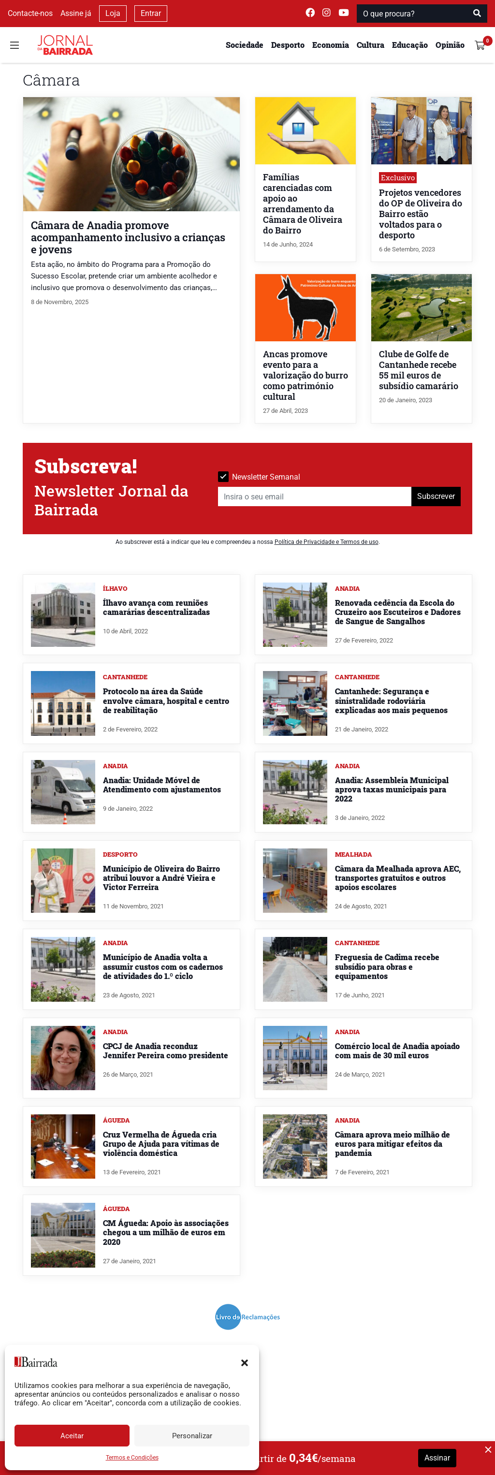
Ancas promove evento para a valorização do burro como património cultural (305, 375)
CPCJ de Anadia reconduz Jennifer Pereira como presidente (165, 1050)
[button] (244, 1362)
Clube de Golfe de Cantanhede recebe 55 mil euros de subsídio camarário (418, 370)
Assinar (437, 1457)
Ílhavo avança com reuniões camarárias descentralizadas (156, 607)
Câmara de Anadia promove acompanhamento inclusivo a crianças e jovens (128, 237)
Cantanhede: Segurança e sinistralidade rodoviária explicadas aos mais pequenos (391, 700)
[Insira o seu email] (315, 496)
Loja (112, 13)
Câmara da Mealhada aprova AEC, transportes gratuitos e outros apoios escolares (398, 877)
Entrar (151, 13)
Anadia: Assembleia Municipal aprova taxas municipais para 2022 (392, 789)
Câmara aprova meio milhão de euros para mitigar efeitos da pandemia (392, 1143)
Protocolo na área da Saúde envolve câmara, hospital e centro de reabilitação (166, 700)
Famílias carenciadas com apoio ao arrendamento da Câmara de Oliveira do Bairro (302, 204)
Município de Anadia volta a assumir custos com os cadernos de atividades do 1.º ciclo (163, 966)
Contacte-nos (30, 13)
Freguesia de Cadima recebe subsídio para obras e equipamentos (387, 966)
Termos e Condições (132, 1457)
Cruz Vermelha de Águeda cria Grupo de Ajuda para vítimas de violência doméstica (161, 1143)
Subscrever (436, 496)
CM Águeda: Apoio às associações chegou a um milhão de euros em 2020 (166, 1232)
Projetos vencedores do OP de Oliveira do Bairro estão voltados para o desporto (420, 214)
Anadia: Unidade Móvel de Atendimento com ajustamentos (162, 784)
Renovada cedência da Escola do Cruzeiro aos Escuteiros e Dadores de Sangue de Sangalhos (398, 612)
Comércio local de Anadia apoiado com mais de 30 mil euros (397, 1050)
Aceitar (72, 1435)
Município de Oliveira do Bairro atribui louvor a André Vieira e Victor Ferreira (161, 877)
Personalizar (192, 1435)
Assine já (75, 13)
